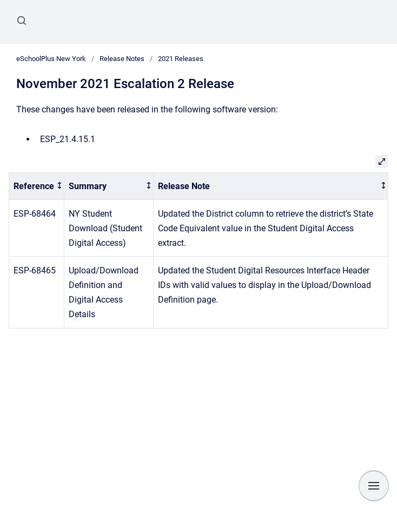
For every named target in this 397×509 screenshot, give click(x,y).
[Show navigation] (373, 485)
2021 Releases (180, 59)
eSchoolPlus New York (51, 59)
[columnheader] (36, 186)
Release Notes (122, 59)
